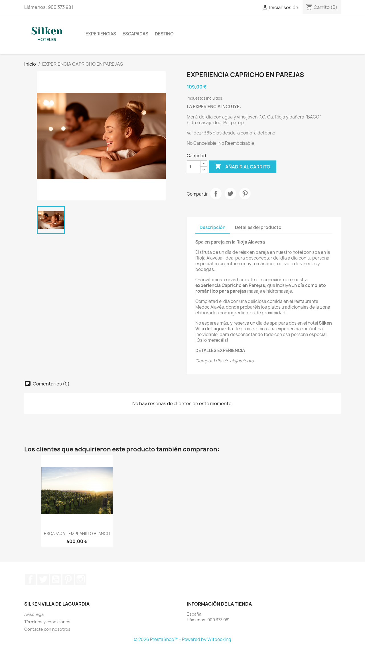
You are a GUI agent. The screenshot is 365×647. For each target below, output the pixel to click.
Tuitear (230, 193)
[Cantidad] (193, 166)
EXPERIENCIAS (101, 34)
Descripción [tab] (213, 227)
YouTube (55, 579)
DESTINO (164, 34)
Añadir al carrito (242, 166)
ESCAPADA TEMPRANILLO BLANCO (77, 533)
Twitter (43, 579)
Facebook (30, 579)
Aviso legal (34, 614)
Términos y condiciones (47, 621)
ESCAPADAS (135, 34)
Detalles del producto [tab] (258, 227)
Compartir (216, 193)
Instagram (80, 579)
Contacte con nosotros (47, 629)
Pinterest (245, 193)
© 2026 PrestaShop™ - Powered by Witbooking (182, 639)
